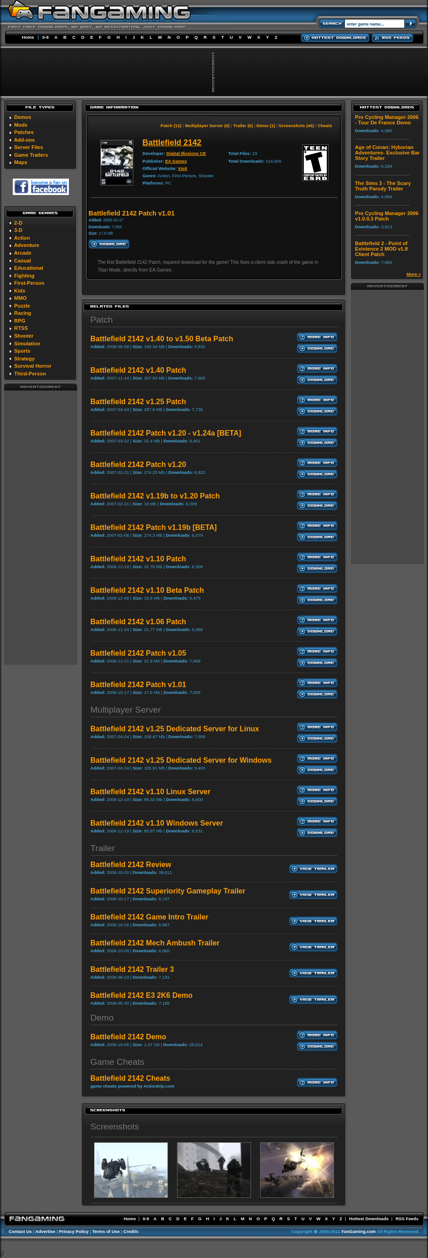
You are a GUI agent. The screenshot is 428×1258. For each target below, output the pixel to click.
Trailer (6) (243, 125)
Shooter (23, 336)
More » (414, 274)
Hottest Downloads (369, 1218)
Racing (22, 313)
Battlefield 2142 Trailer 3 (132, 969)
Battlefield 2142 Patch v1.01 (138, 684)
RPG (19, 320)
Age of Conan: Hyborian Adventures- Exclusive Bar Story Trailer (387, 152)
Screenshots (114, 1126)
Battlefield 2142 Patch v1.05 (138, 653)
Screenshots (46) (296, 125)
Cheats (325, 125)
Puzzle (22, 305)
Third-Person (30, 373)
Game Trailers (31, 155)
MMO (20, 298)
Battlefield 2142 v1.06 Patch (138, 622)
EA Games (176, 161)
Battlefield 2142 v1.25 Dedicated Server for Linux (174, 729)
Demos (22, 117)
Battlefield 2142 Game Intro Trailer (149, 917)
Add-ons (24, 140)
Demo (102, 1017)
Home (28, 37)
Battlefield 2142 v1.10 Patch (138, 559)
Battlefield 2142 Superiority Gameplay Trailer (167, 891)
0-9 (45, 37)
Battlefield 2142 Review (130, 864)
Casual (22, 260)
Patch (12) (171, 125)
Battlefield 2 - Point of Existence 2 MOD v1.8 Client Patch (381, 249)
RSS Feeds (407, 1218)
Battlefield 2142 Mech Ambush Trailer (154, 943)
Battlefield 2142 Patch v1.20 (138, 464)
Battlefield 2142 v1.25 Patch (138, 402)
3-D (18, 230)
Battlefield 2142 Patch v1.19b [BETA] (153, 527)
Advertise (45, 1231)
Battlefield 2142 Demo (128, 1037)
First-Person (29, 283)
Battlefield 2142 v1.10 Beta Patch (147, 590)
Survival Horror (32, 366)
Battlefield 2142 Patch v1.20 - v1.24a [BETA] (165, 433)
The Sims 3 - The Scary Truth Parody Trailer (383, 185)
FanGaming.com (358, 1231)
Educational (28, 268)
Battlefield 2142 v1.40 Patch (138, 370)
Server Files (28, 147)
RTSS (21, 328)
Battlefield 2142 (171, 142)
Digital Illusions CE (186, 153)
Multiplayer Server (125, 709)
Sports (22, 351)
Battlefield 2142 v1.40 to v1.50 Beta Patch (161, 339)
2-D (18, 223)
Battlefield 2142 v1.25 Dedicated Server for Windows (180, 760)
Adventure (26, 245)
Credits (130, 1231)
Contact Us (20, 1231)
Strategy (24, 358)
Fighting (24, 275)
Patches (24, 132)
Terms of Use (106, 1231)
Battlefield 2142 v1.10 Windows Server (156, 823)
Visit (182, 168)
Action (22, 238)
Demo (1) (265, 125)
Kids (19, 290)
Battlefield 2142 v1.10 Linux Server (150, 792)
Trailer (102, 848)
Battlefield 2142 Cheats (130, 1078)
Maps (20, 162)
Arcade (22, 253)
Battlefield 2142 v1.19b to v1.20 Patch (155, 496)
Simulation (27, 343)
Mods (20, 125)
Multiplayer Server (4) (207, 125)
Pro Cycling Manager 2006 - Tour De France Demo (386, 119)
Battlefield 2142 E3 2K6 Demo (141, 995)
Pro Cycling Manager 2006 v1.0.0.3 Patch (386, 216)
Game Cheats (117, 1062)
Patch (101, 319)
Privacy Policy (74, 1231)
